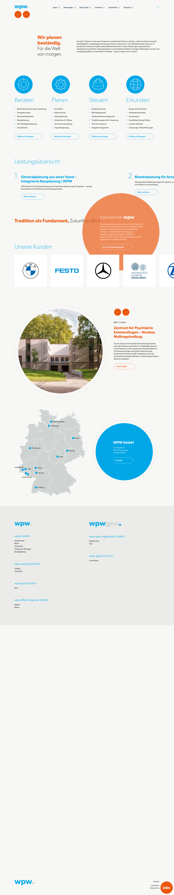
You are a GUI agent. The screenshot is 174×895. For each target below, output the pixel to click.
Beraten (24, 182)
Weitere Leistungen (25, 218)
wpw (55, 7)
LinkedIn (156, 881)
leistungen (68, 7)
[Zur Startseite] (21, 7)
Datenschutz (155, 888)
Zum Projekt (121, 597)
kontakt (127, 7)
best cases (84, 7)
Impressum (155, 885)
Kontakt (119, 691)
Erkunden (138, 182)
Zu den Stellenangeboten (113, 434)
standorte (112, 7)
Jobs (166, 887)
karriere (98, 7)
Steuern (98, 182)
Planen (60, 182)
